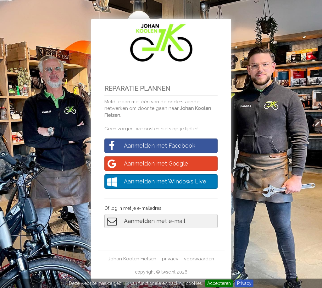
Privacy (244, 283)
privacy (170, 259)
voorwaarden (199, 259)
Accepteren (219, 283)
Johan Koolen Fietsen (132, 259)
